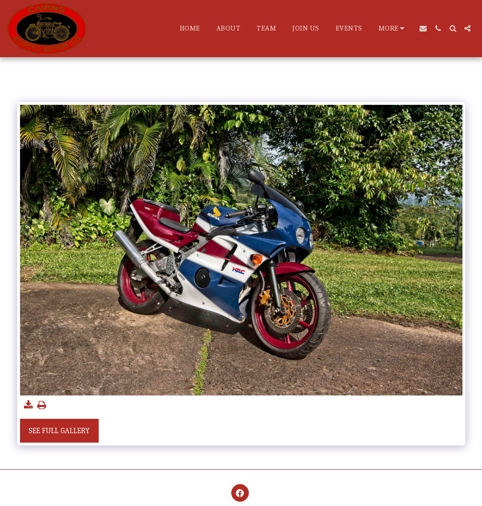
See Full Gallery (59, 430)
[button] (423, 28)
